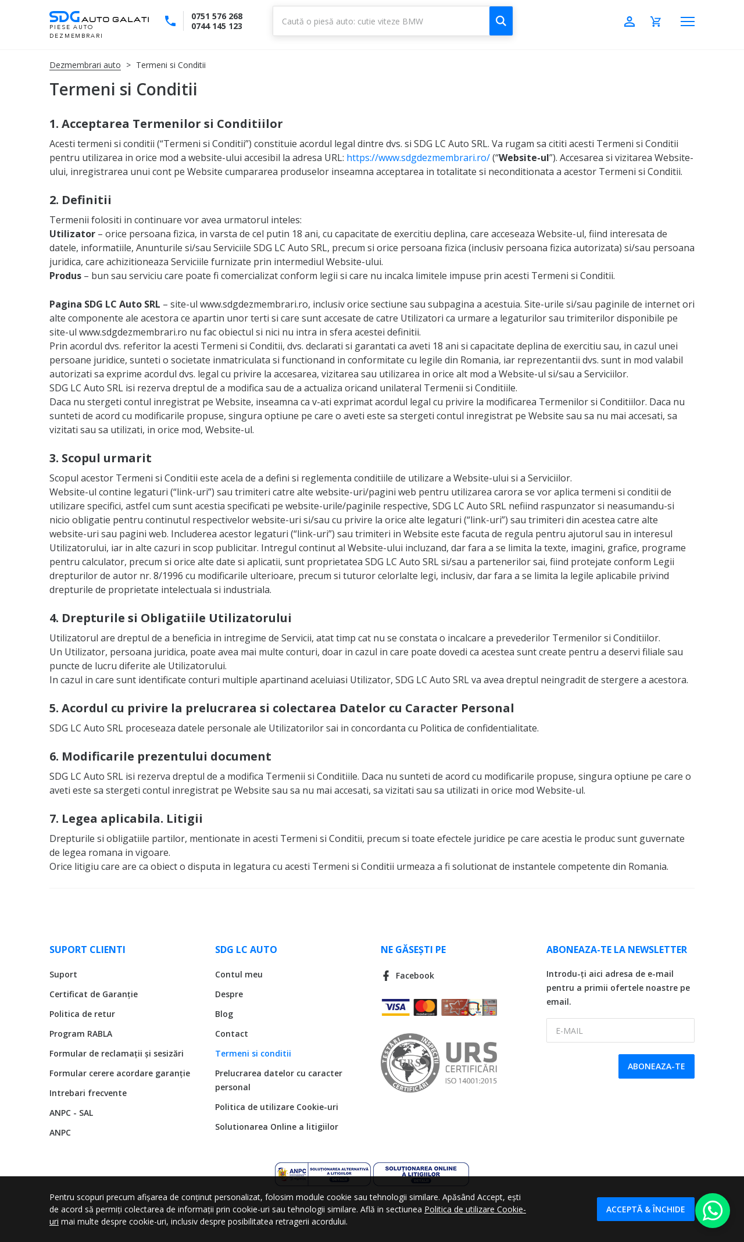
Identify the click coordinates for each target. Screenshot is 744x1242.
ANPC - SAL (71, 1112)
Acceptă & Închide (645, 1209)
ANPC (60, 1132)
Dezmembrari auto (85, 64)
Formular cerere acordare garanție (119, 1073)
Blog (224, 1013)
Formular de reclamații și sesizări (116, 1053)
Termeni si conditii (253, 1053)
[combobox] (393, 21)
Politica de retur (82, 1013)
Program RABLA (80, 1033)
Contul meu (239, 974)
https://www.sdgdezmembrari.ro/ (418, 157)
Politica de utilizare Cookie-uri (276, 1106)
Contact (231, 1033)
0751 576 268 (216, 16)
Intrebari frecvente (88, 1092)
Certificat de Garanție (93, 994)
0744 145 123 (216, 25)
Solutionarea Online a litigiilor (276, 1126)
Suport (63, 974)
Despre (229, 994)
